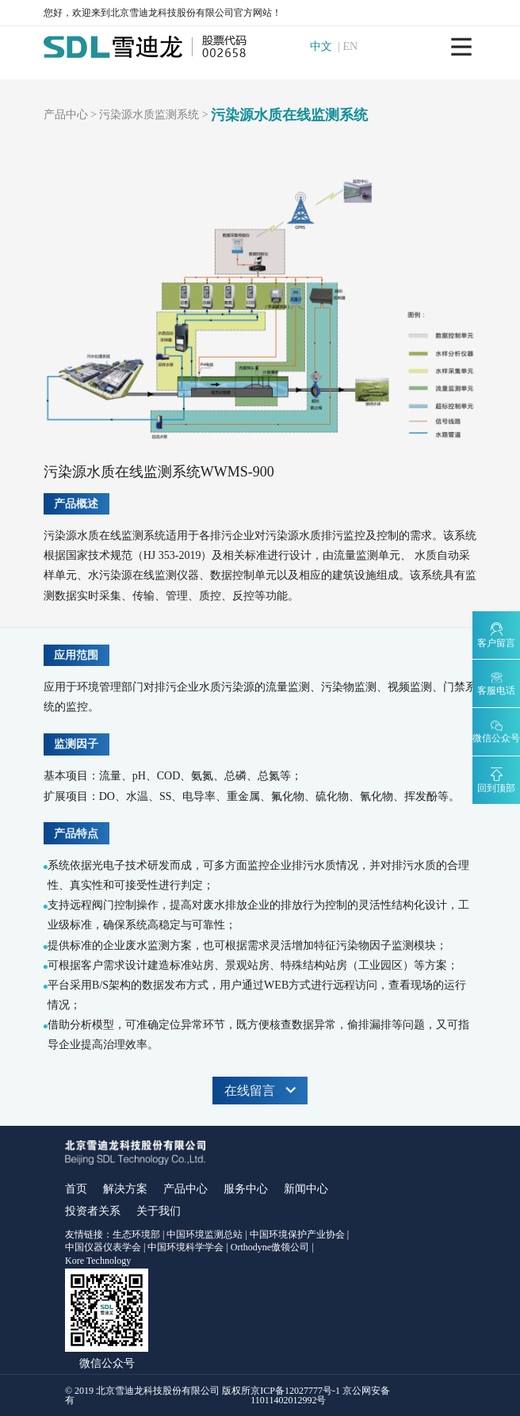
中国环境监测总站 (204, 1234)
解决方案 (125, 1189)
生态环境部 (136, 1234)
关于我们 (158, 1211)
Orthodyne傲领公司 (270, 1247)
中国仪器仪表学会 (103, 1247)
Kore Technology (98, 1260)
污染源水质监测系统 (149, 115)
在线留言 (260, 1090)
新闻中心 (306, 1189)
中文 (327, 46)
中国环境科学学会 (185, 1247)
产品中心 (66, 115)
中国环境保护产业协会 (297, 1234)
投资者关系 (92, 1211)
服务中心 (246, 1189)
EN (356, 46)
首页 (76, 1189)
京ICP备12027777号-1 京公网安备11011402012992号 (320, 1395)
